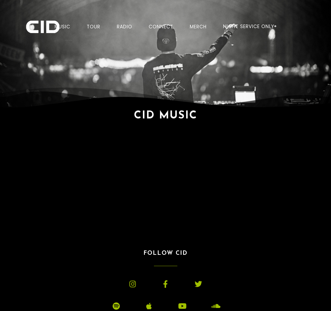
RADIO (124, 26)
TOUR (93, 26)
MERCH (198, 26)
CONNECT (161, 26)
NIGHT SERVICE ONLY (250, 26)
